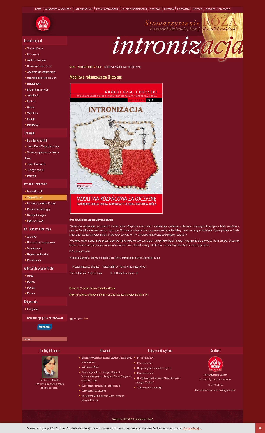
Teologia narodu (35, 170)
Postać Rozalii (34, 191)
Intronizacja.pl (84, 9)
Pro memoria (34, 260)
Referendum (33, 83)
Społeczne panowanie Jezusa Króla (42, 155)
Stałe (99, 66)
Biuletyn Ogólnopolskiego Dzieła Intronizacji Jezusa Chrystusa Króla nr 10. (108, 294)
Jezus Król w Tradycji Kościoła (43, 146)
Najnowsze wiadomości (58, 9)
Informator (32, 124)
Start (72, 66)
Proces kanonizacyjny (38, 209)
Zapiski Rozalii (35, 197)
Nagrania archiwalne (37, 254)
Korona (31, 293)
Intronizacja (33, 54)
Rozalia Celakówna (107, 9)
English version (35, 221)
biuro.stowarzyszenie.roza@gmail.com (215, 390)
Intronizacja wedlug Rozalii (41, 203)
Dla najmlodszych (36, 215)
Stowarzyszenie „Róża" (39, 66)
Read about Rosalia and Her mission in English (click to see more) (50, 384)
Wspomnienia (34, 248)
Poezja (31, 287)
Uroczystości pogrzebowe (41, 242)
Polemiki (31, 175)
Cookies (210, 9)
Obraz (30, 275)
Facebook (224, 9)
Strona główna (35, 48)
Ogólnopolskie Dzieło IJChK (41, 77)
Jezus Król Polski (36, 164)
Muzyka (31, 281)
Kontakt (197, 9)
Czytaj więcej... (192, 428)
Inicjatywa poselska (37, 89)
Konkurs (31, 101)
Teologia (155, 9)
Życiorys (31, 236)
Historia (169, 9)
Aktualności (33, 95)
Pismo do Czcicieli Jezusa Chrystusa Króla (92, 288)
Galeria (30, 107)
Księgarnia (183, 9)
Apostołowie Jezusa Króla (41, 71)
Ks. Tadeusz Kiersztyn (134, 9)
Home (38, 9)
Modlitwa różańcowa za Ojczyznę (96, 76)
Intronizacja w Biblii (37, 140)
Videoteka (32, 113)
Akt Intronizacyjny (36, 60)
